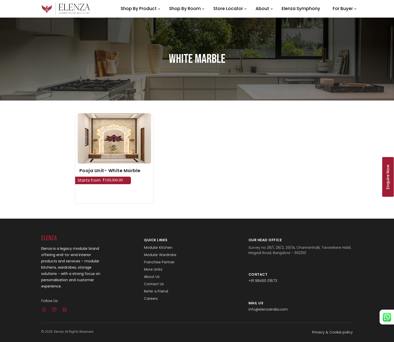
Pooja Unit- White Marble (109, 170)
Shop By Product (139, 9)
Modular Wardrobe (160, 254)
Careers (151, 298)
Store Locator (228, 9)
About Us (152, 276)
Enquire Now (388, 177)
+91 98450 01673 (263, 280)
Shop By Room (185, 9)
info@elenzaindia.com (268, 309)
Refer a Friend (156, 291)
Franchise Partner (159, 262)
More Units (153, 269)
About (262, 9)
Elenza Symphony (301, 9)
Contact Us (154, 283)
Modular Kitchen (158, 247)
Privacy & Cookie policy (332, 332)
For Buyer (343, 9)
